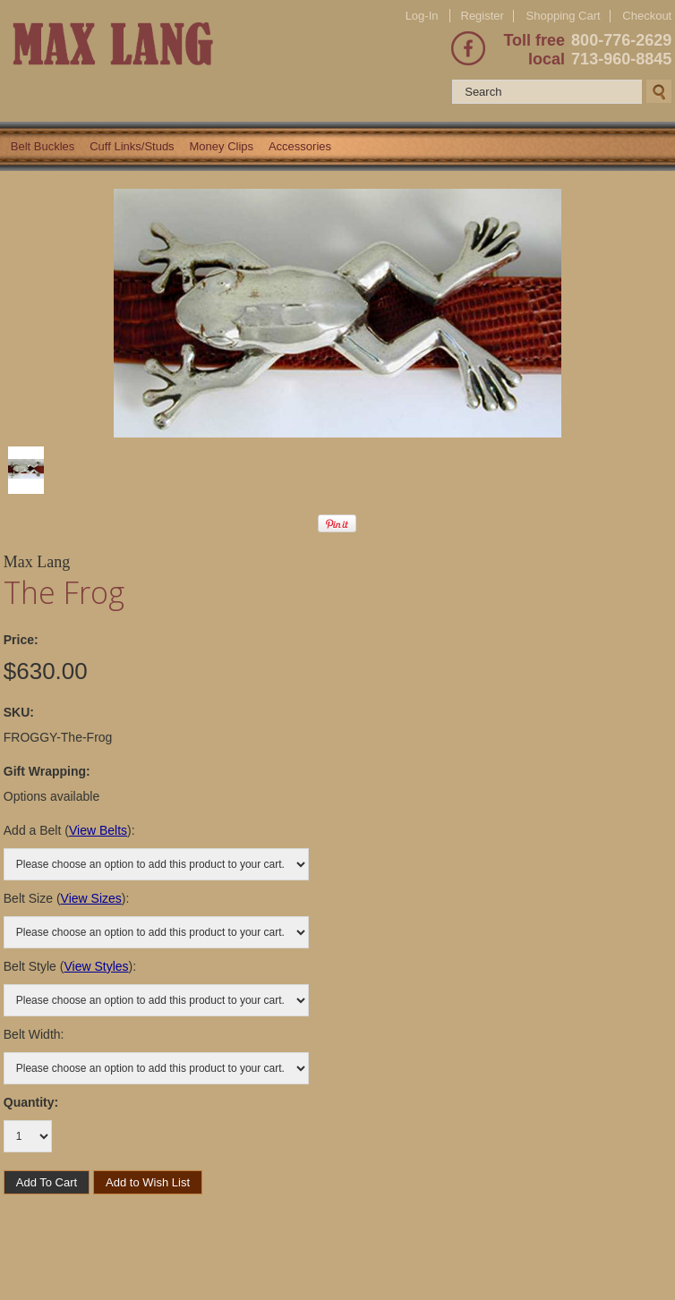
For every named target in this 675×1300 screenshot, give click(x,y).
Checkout (646, 16)
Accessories (300, 146)
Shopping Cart (563, 15)
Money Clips (222, 146)
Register (482, 15)
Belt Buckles (43, 146)
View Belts (98, 830)
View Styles (96, 966)
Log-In (422, 15)
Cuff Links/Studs (132, 146)
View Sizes (91, 898)
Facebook (468, 48)
